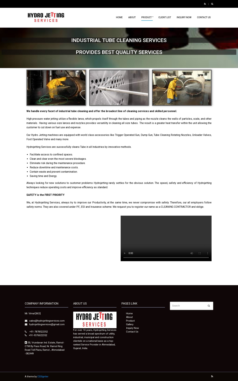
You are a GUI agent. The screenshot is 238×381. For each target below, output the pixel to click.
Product (146, 17)
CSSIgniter (42, 376)
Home (119, 17)
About (132, 17)
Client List (164, 17)
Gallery (129, 324)
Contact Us (204, 17)
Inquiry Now (184, 17)
